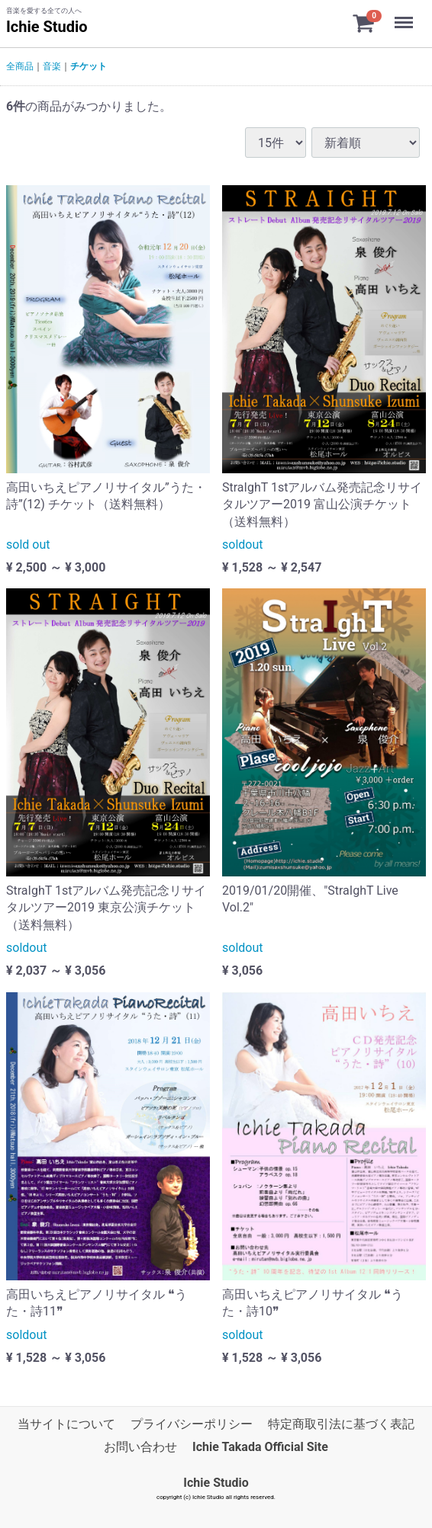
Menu (405, 15)
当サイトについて (66, 1424)
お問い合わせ (140, 1447)
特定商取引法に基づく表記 (341, 1424)
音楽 (52, 66)
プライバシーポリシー (192, 1424)
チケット (88, 66)
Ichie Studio (47, 27)
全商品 (20, 66)
